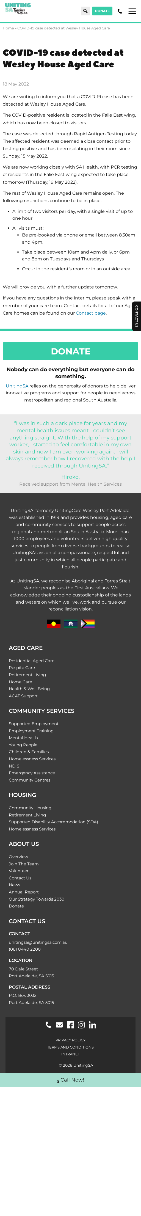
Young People (23, 744)
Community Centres (29, 780)
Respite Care (22, 667)
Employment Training (31, 730)
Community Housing (30, 807)
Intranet (70, 1054)
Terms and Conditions (70, 1047)
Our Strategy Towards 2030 (36, 899)
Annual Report (24, 892)
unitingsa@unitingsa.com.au (38, 942)
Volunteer (19, 870)
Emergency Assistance (32, 772)
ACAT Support (23, 695)
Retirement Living (27, 674)
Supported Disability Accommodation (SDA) (53, 821)
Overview (18, 856)
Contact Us (20, 878)
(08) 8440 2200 (25, 949)
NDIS (14, 766)
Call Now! (70, 1080)
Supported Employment (34, 723)
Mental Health (23, 737)
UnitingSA (17, 386)
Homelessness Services (32, 758)
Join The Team (24, 863)
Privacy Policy (70, 1040)
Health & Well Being (29, 688)
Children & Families (29, 751)
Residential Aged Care (31, 660)
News (14, 884)
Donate (102, 11)
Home (8, 28)
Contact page (91, 313)
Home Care (20, 681)
